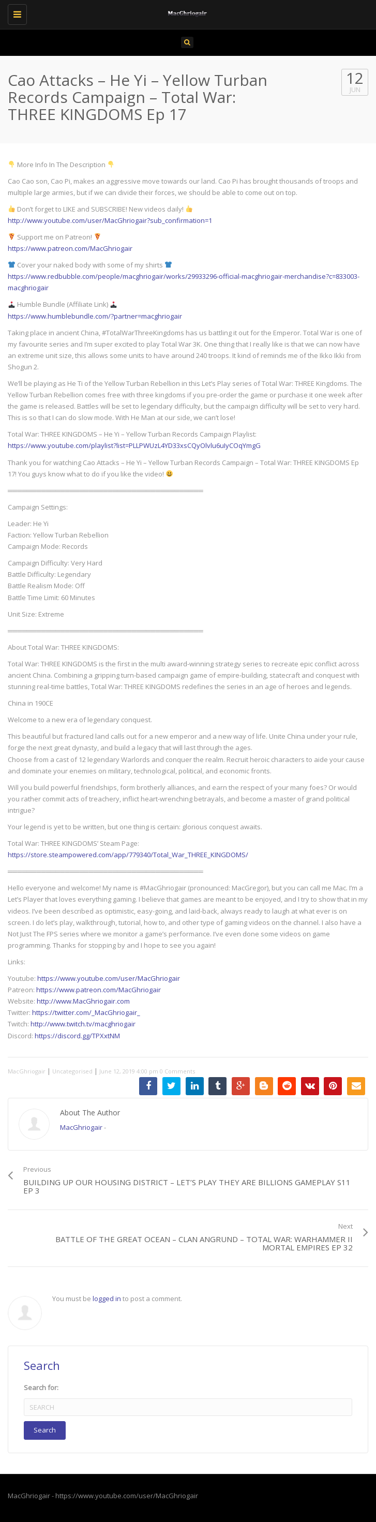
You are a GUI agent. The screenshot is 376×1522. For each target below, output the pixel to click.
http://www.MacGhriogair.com (83, 1001)
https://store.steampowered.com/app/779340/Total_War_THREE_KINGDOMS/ (128, 854)
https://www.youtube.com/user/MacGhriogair (108, 978)
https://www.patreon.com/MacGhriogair (70, 248)
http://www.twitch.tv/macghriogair (83, 1023)
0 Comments (177, 1071)
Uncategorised (72, 1071)
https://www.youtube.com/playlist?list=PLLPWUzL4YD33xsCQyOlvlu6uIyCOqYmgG (134, 445)
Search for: (41, 1387)
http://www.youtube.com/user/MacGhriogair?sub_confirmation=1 (110, 220)
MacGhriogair (27, 1071)
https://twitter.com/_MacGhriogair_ (86, 1012)
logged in (107, 1298)
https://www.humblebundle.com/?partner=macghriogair (95, 316)
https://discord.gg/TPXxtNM (77, 1035)
